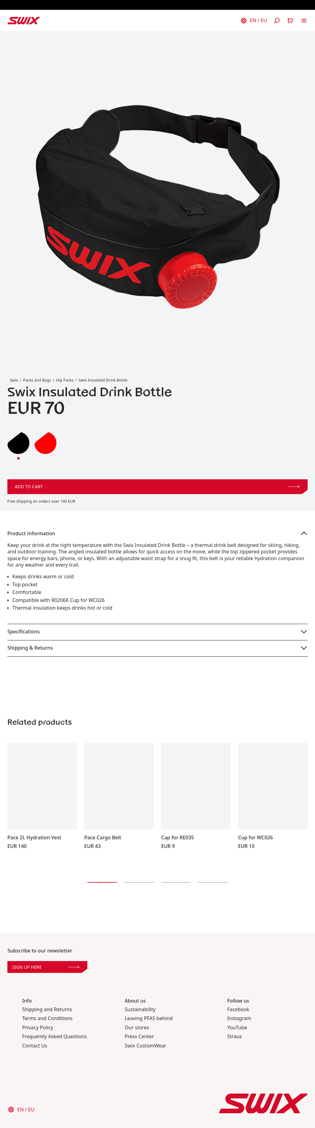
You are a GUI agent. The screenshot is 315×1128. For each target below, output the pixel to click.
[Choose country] (253, 20)
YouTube (237, 1027)
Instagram (239, 1018)
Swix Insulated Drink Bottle (103, 380)
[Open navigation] (304, 20)
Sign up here (45, 967)
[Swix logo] (23, 20)
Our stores (137, 1027)
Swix (14, 380)
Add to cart (157, 486)
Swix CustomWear (145, 1046)
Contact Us (34, 1046)
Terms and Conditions (47, 1018)
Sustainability (140, 1009)
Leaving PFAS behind (149, 1018)
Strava (234, 1036)
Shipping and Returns (47, 1009)
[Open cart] (290, 20)
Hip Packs (65, 380)
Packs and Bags (37, 380)
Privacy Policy (37, 1027)
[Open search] (277, 20)
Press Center (139, 1036)
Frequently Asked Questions (54, 1036)
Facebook (238, 1009)
